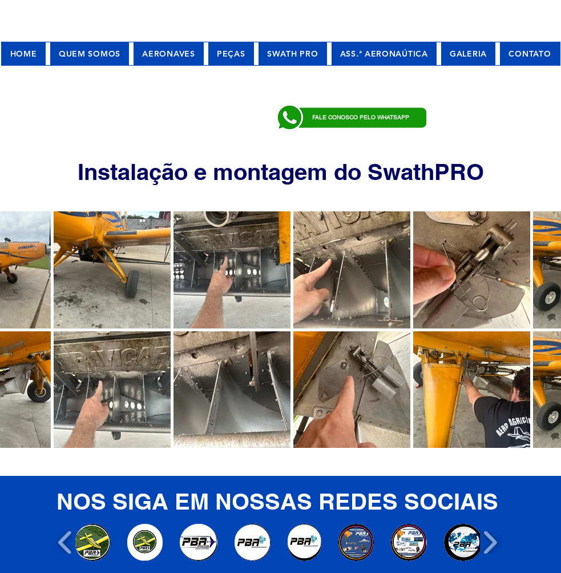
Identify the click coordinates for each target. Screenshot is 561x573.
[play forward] (490, 542)
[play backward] (65, 542)
